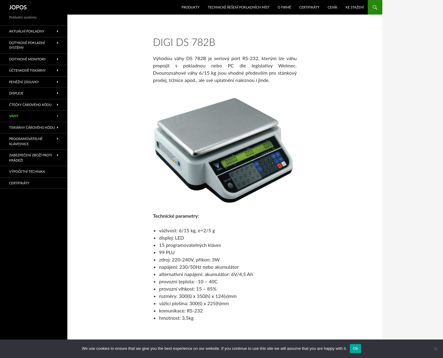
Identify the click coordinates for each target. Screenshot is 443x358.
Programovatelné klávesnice (25, 141)
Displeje (16, 93)
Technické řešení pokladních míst (239, 7)
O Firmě (284, 7)
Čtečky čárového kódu (30, 105)
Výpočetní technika (27, 171)
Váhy (14, 116)
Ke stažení (355, 7)
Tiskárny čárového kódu (32, 127)
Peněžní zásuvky (24, 82)
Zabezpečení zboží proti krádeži (30, 157)
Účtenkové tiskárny (27, 70)
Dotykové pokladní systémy (27, 45)
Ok (355, 348)
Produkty (191, 7)
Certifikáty (309, 7)
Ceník (332, 7)
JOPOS (18, 7)
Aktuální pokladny (26, 31)
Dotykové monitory (27, 59)
